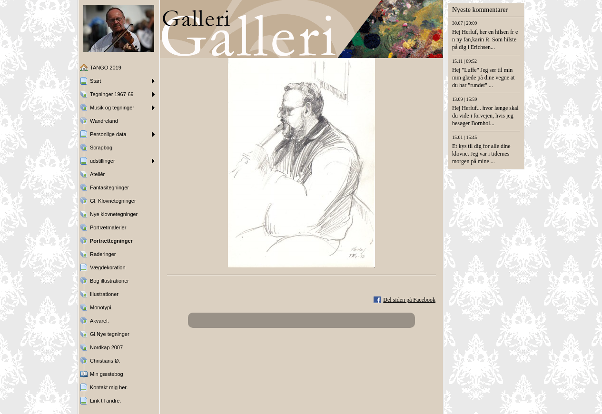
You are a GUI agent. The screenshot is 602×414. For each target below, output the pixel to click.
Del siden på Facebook (409, 299)
